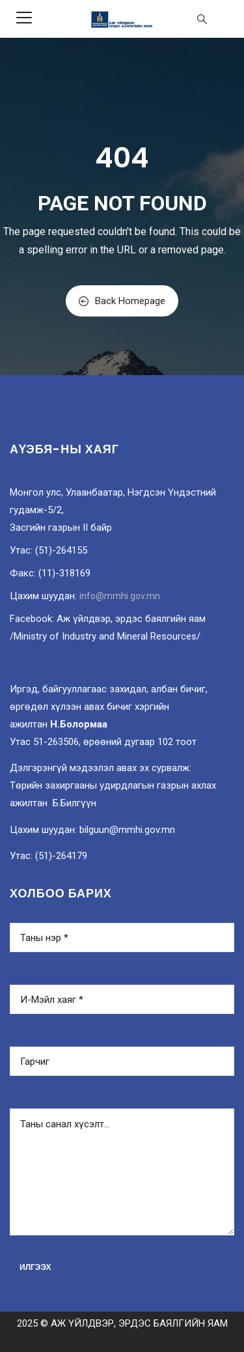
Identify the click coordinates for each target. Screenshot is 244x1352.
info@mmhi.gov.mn (119, 596)
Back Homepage (122, 301)
